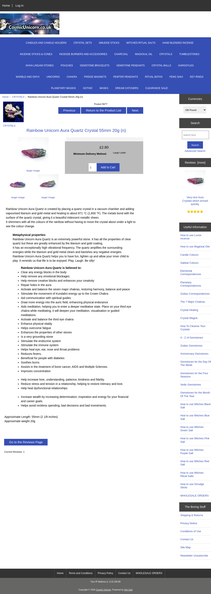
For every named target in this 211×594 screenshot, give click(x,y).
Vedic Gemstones (190, 384)
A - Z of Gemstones (191, 337)
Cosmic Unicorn (103, 590)
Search (195, 123)
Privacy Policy (105, 573)
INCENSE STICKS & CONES (36, 54)
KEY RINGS (196, 76)
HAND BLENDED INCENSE (177, 42)
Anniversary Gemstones (194, 353)
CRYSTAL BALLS (161, 65)
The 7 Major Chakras (192, 301)
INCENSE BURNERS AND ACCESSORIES (83, 54)
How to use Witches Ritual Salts (192, 474)
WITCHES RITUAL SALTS (140, 42)
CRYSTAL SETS (83, 42)
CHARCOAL (121, 54)
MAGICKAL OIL (143, 54)
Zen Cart (128, 590)
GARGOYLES (186, 65)
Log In (19, 5)
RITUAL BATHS (154, 76)
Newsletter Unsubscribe (194, 555)
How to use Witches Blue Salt (195, 417)
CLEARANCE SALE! (156, 88)
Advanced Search (195, 150)
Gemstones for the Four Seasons (194, 375)
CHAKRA (72, 76)
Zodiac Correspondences (195, 293)
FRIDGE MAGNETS (95, 76)
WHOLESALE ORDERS (194, 495)
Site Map (185, 547)
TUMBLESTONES (189, 54)
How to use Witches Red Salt (194, 463)
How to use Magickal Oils (195, 246)
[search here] (195, 134)
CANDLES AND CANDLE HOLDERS (46, 42)
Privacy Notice (188, 523)
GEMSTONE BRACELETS (94, 65)
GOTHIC (88, 88)
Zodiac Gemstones (191, 345)
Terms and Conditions (81, 573)
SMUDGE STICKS (109, 42)
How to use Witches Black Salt (195, 406)
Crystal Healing (189, 310)
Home (6, 5)
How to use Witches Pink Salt (194, 440)
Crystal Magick (189, 318)
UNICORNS (53, 76)
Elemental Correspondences (190, 272)
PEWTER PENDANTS (125, 76)
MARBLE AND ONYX (28, 76)
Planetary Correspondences (190, 284)
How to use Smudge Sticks (192, 486)
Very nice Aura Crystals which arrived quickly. (195, 188)
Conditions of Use (190, 531)
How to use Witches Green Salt (192, 428)
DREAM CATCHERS (126, 88)
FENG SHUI (176, 76)
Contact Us (186, 539)
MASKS (104, 88)
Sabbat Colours (189, 262)
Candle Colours (189, 254)
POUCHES (67, 65)
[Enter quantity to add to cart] (93, 167)
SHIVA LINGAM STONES (40, 65)
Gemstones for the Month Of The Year (195, 394)
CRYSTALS (18, 96)
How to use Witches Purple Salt (192, 451)
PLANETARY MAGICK (63, 88)
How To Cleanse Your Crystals (192, 328)
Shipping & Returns (191, 515)
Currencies (195, 99)
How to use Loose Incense (190, 237)
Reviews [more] (195, 162)
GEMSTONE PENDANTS (130, 65)
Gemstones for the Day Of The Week (195, 363)
